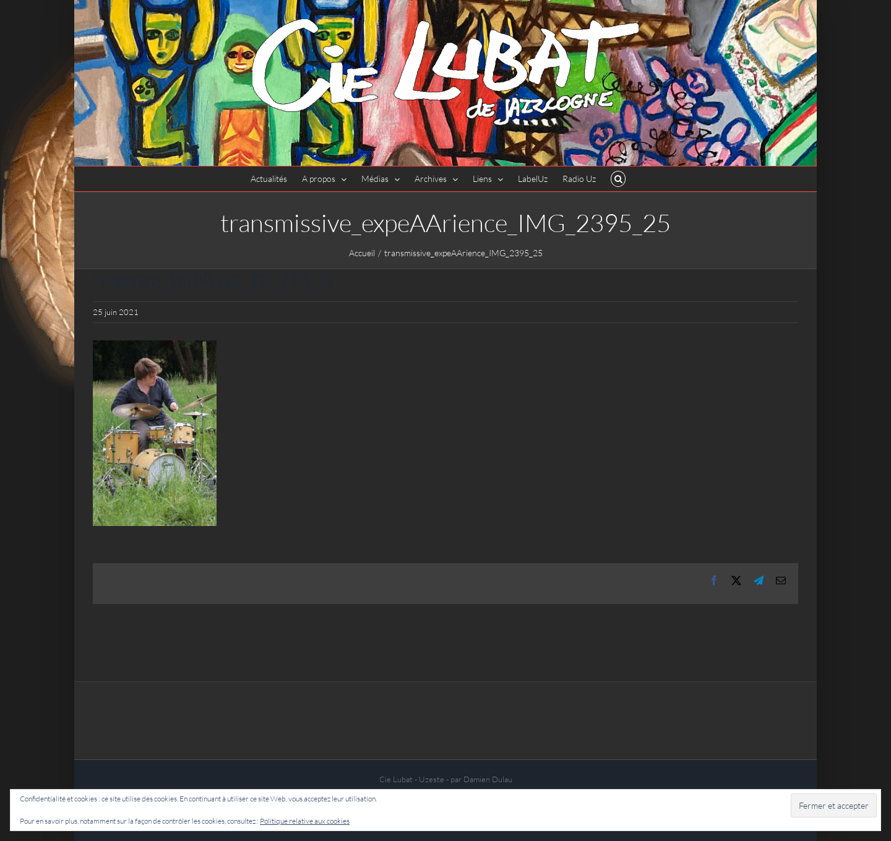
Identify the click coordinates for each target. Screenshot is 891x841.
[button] (618, 178)
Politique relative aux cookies (305, 821)
